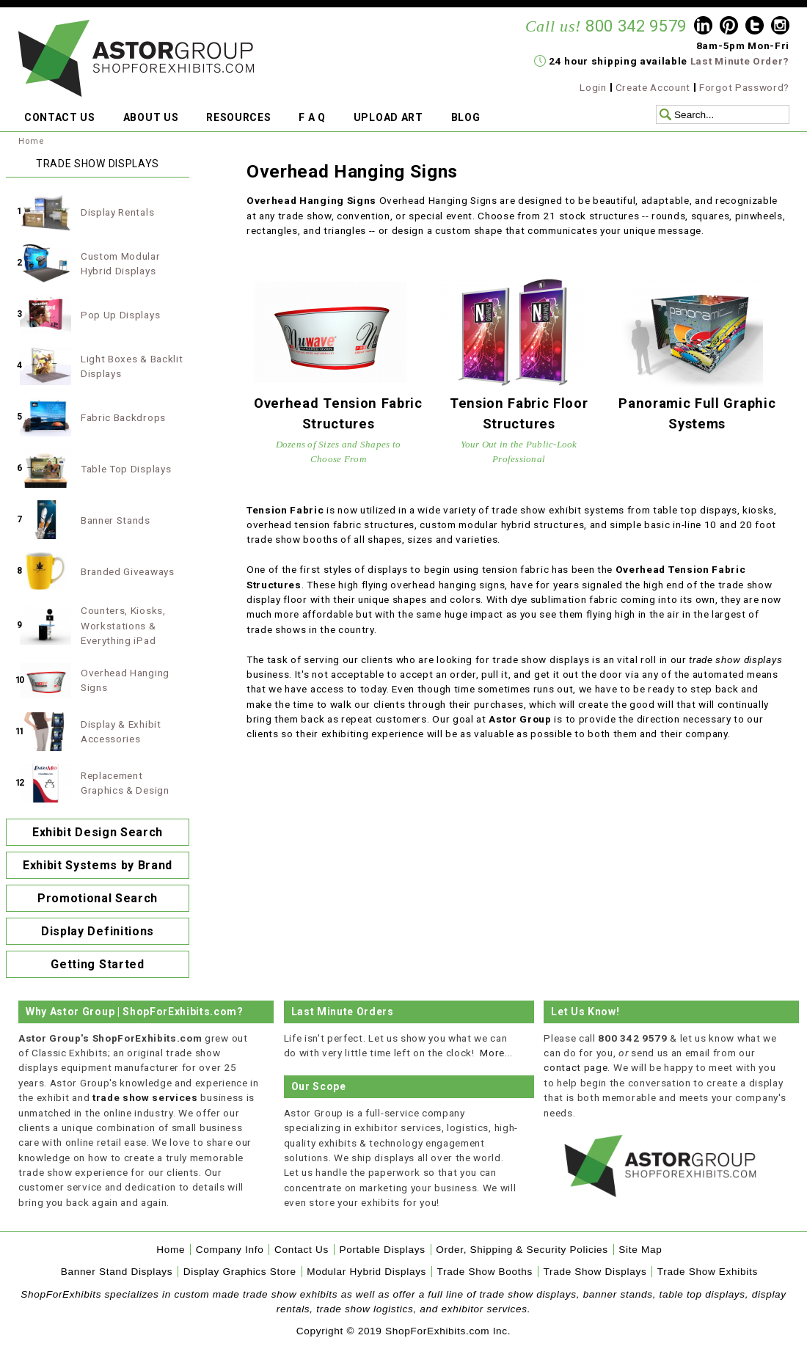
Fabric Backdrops (123, 417)
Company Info (230, 1249)
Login (593, 87)
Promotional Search (97, 898)
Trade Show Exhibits (707, 1271)
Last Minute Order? (739, 61)
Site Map (640, 1249)
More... (496, 1053)
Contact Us (301, 1249)
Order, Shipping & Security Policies (522, 1249)
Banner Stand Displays (117, 1271)
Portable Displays (382, 1249)
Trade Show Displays (595, 1271)
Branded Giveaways (128, 571)
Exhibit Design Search (97, 832)
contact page (575, 1067)
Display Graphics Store (239, 1271)
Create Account (653, 87)
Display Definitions (97, 931)
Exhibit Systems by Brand (97, 865)
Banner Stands (115, 520)
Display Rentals (117, 212)
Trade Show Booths (485, 1271)
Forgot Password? (744, 87)
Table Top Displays (126, 469)
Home (31, 141)
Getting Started (97, 964)
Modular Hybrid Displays (366, 1271)
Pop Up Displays (120, 315)
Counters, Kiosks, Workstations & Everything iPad (123, 625)
